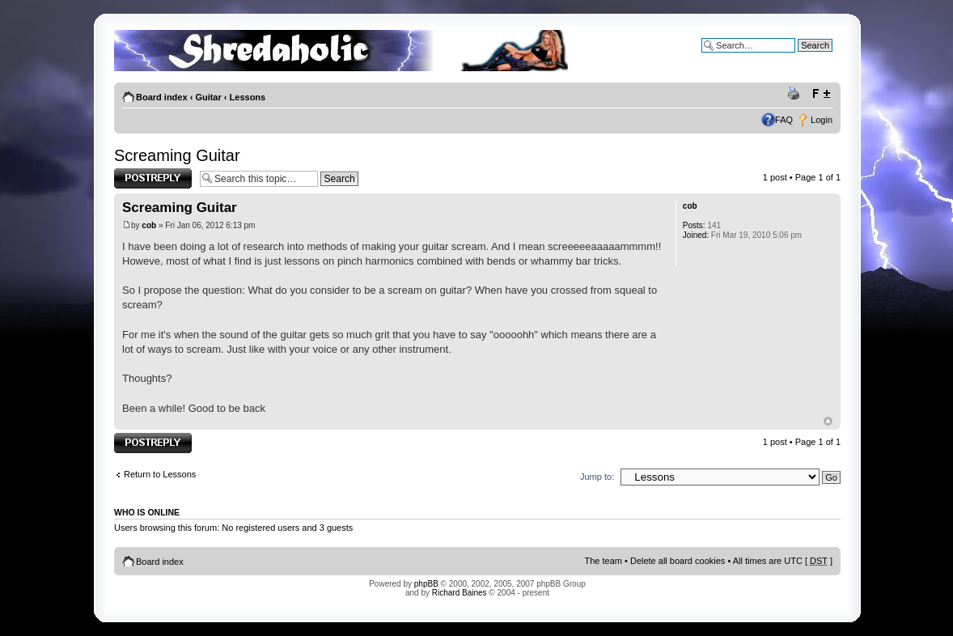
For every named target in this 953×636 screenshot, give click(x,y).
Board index (162, 97)
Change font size (820, 94)
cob (149, 225)
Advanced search (798, 57)
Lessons (248, 97)
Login (821, 120)
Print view (796, 94)
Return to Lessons (160, 474)
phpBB (426, 583)
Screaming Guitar (177, 155)
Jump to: (597, 476)
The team (603, 561)
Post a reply (153, 178)
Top (828, 421)
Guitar (208, 97)
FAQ (784, 120)
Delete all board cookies (677, 561)
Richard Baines (459, 592)
